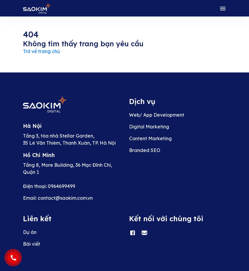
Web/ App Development (156, 115)
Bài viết (31, 244)
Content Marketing (150, 138)
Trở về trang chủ (41, 51)
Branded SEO (144, 150)
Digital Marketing (149, 127)
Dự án (30, 232)
